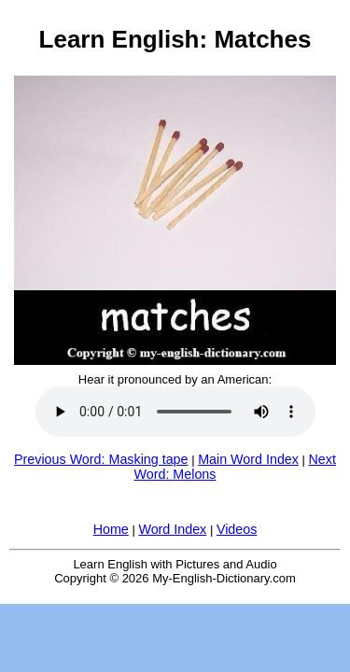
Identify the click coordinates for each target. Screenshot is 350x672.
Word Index (172, 529)
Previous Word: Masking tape (101, 459)
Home (111, 529)
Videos (237, 529)
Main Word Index (248, 459)
